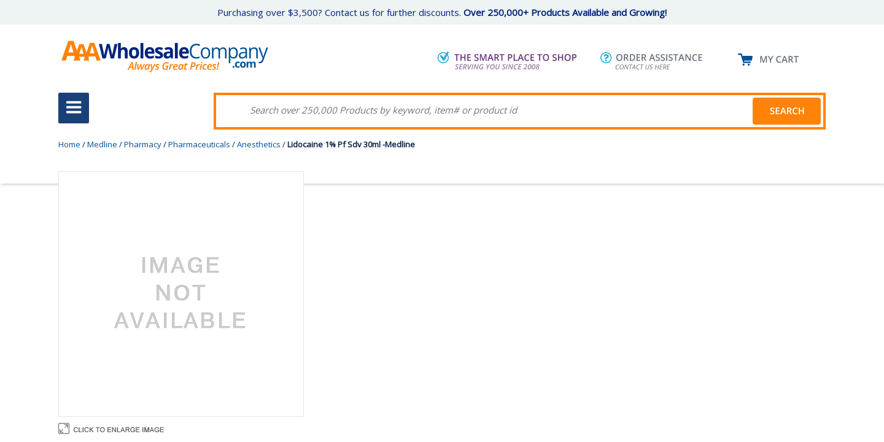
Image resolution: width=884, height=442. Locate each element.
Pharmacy (142, 144)
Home (69, 144)
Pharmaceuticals (199, 144)
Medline (102, 144)
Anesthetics (259, 144)
